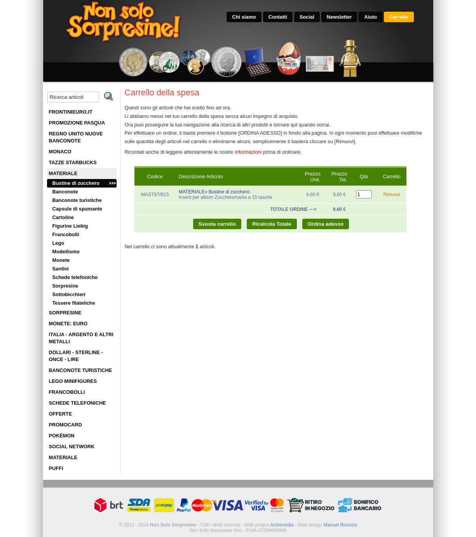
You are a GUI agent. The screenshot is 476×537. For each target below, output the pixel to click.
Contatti (278, 17)
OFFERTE (60, 414)
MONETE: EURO (68, 323)
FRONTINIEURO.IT (70, 112)
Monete (61, 260)
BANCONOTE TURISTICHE (80, 370)
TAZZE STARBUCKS (73, 162)
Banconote (65, 192)
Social (307, 17)
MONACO (60, 151)
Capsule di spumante (77, 209)
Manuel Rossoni (340, 525)
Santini (60, 269)
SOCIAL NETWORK (72, 446)
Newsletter (339, 17)
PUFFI (56, 468)
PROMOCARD (65, 425)
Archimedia (281, 525)
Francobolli (65, 234)
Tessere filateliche (73, 303)
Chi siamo (244, 17)
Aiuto (370, 17)
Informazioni (248, 152)
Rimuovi (391, 194)
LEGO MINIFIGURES (73, 381)
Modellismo (66, 251)
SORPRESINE (65, 313)
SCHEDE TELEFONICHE (77, 403)
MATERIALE (63, 173)
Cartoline (63, 217)
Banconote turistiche (77, 200)
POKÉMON (62, 436)
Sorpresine (65, 286)
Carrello (398, 17)
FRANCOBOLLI (67, 392)
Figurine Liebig (70, 226)
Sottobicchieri (68, 294)
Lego (58, 243)
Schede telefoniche (75, 277)
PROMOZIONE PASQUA (77, 123)
